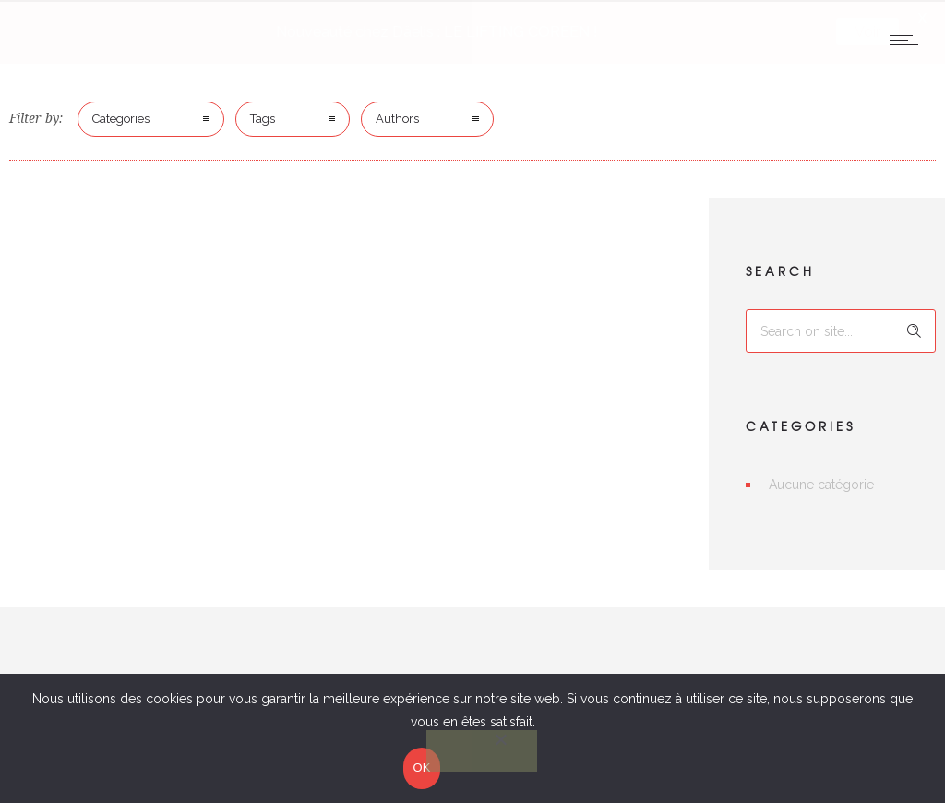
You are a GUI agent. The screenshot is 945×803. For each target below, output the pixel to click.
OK (421, 768)
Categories (121, 117)
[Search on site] (841, 329)
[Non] (481, 752)
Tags (262, 117)
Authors (397, 117)
